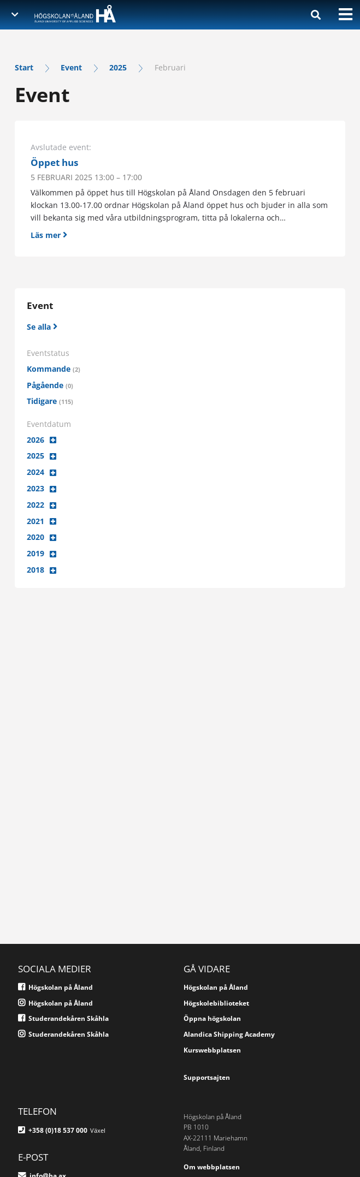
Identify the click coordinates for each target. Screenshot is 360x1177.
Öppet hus (54, 163)
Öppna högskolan (212, 1018)
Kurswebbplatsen (212, 1050)
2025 (118, 67)
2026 (35, 440)
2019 (35, 553)
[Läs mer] (180, 232)
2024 (35, 472)
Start (24, 67)
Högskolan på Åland (216, 987)
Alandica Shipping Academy (229, 1034)
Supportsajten (207, 1077)
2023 (35, 488)
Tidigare (50, 401)
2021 (35, 521)
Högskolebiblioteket (216, 1003)
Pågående (50, 385)
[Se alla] (42, 326)
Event (71, 67)
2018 (35, 569)
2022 (35, 505)
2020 (35, 537)
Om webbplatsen (212, 1167)
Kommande (53, 369)
